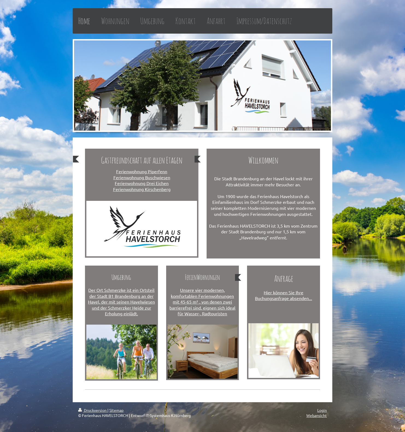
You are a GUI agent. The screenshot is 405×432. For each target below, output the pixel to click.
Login (322, 410)
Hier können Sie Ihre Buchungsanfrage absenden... (283, 295)
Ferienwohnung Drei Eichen (142, 183)
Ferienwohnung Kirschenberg (142, 189)
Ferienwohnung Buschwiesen (141, 177)
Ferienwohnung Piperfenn (141, 171)
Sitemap (116, 410)
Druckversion (92, 410)
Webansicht (316, 415)
